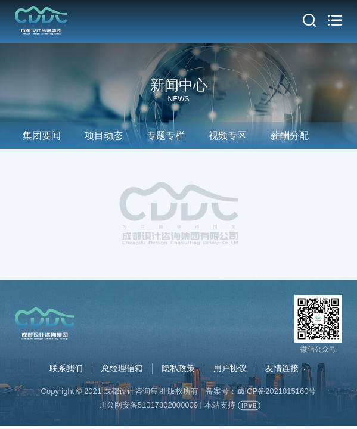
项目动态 (104, 135)
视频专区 (228, 135)
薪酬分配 (290, 135)
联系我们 (66, 368)
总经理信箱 (122, 368)
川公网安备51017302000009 (148, 404)
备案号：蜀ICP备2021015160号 (261, 391)
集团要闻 (42, 135)
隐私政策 (178, 368)
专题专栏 (166, 135)
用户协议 (230, 368)
